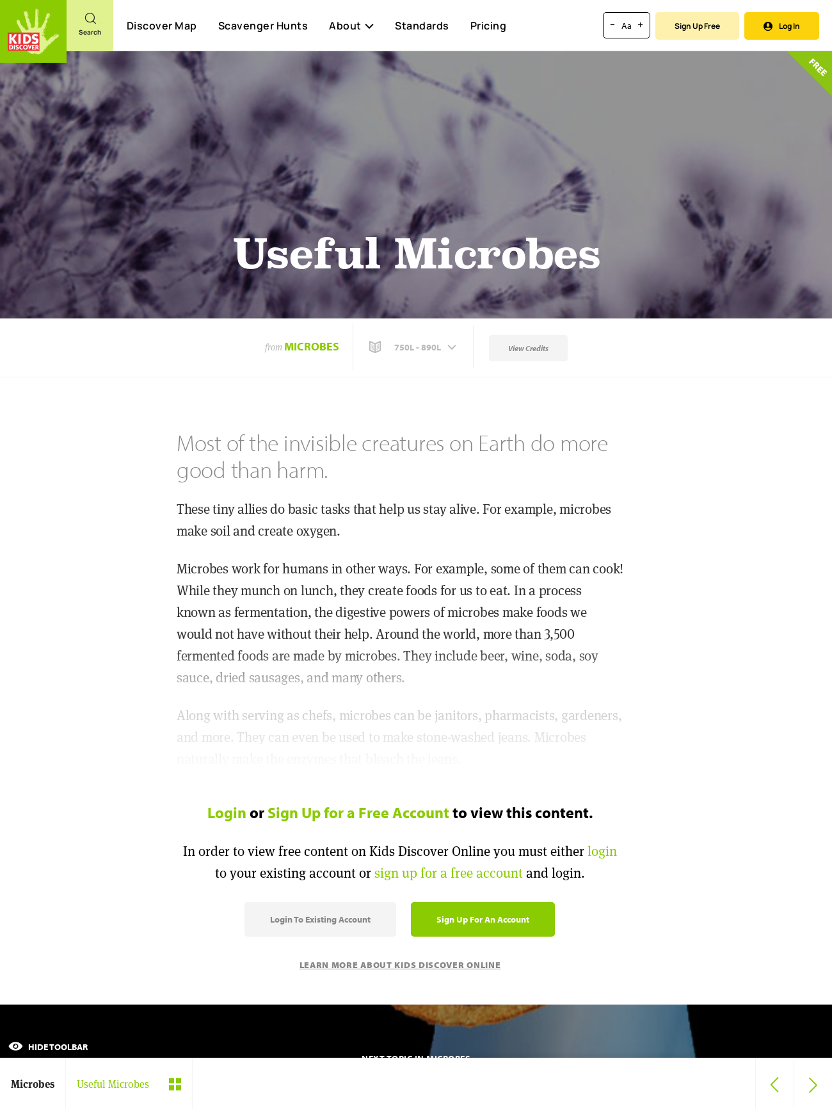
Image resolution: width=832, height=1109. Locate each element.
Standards (422, 26)
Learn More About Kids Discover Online (400, 965)
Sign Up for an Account (482, 919)
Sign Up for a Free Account (358, 812)
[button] (414, 347)
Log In (782, 26)
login (602, 851)
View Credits (528, 348)
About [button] (351, 26)
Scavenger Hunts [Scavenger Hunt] (263, 26)
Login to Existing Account (320, 919)
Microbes (311, 346)
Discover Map (162, 25)
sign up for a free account (448, 873)
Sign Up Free (697, 26)
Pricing (488, 26)
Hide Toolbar (48, 1047)
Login (226, 812)
